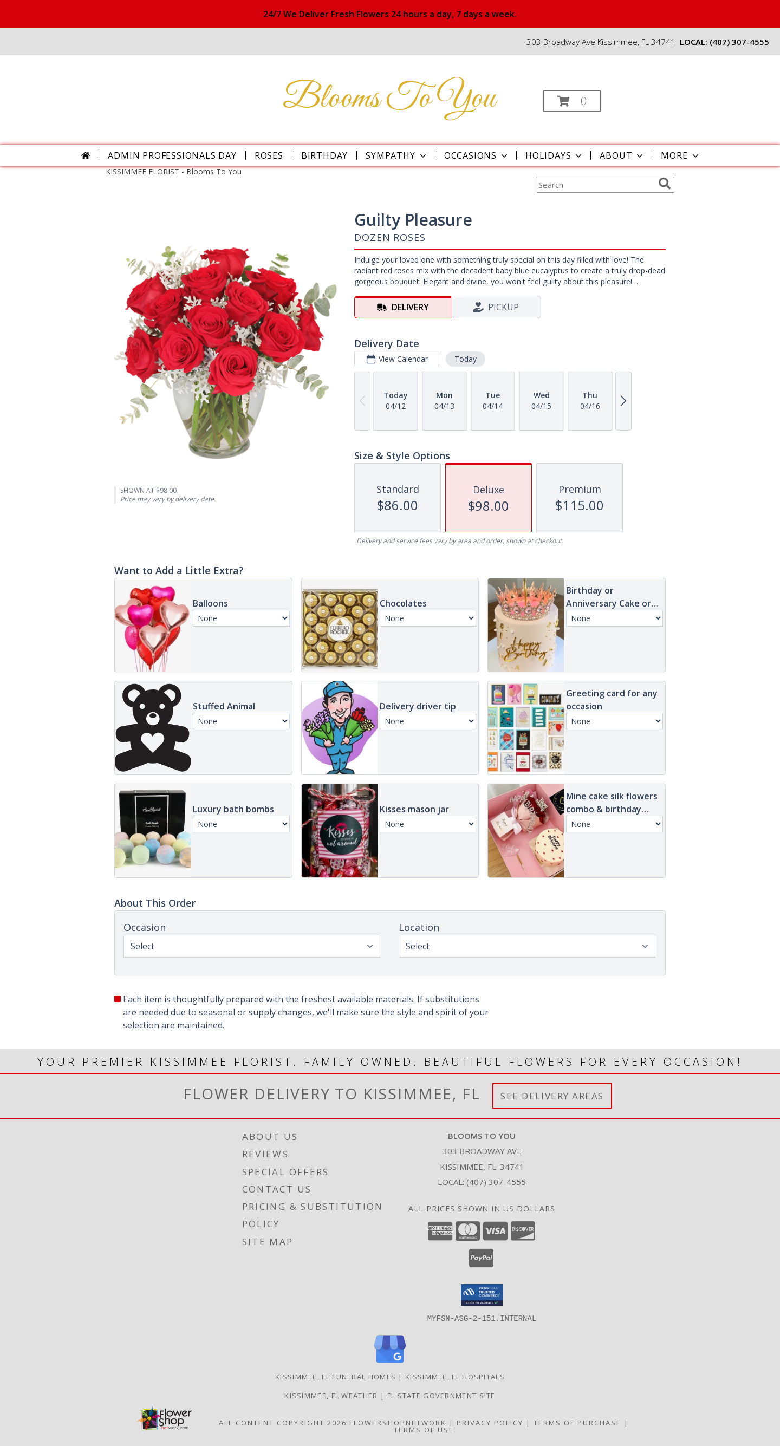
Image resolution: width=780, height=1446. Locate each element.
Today (465, 359)
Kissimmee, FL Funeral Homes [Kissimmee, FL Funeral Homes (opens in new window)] (335, 1376)
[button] (572, 101)
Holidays (554, 155)
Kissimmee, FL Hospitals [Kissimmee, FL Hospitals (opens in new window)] (455, 1376)
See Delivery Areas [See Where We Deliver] (552, 1096)
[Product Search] (595, 184)
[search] (664, 183)
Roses (269, 155)
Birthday (324, 155)
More (680, 155)
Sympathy (397, 155)
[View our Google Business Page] (390, 1363)
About (622, 155)
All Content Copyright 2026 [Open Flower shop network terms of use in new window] (283, 1422)
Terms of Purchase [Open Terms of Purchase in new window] (577, 1422)
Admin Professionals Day (172, 155)
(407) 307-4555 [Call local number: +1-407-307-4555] (739, 41)
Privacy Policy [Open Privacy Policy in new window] (490, 1422)
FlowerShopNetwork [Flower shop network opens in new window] (397, 1422)
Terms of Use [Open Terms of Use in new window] (424, 1429)
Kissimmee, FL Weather (331, 1395)
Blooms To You (389, 99)
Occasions (477, 155)
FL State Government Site (441, 1395)
